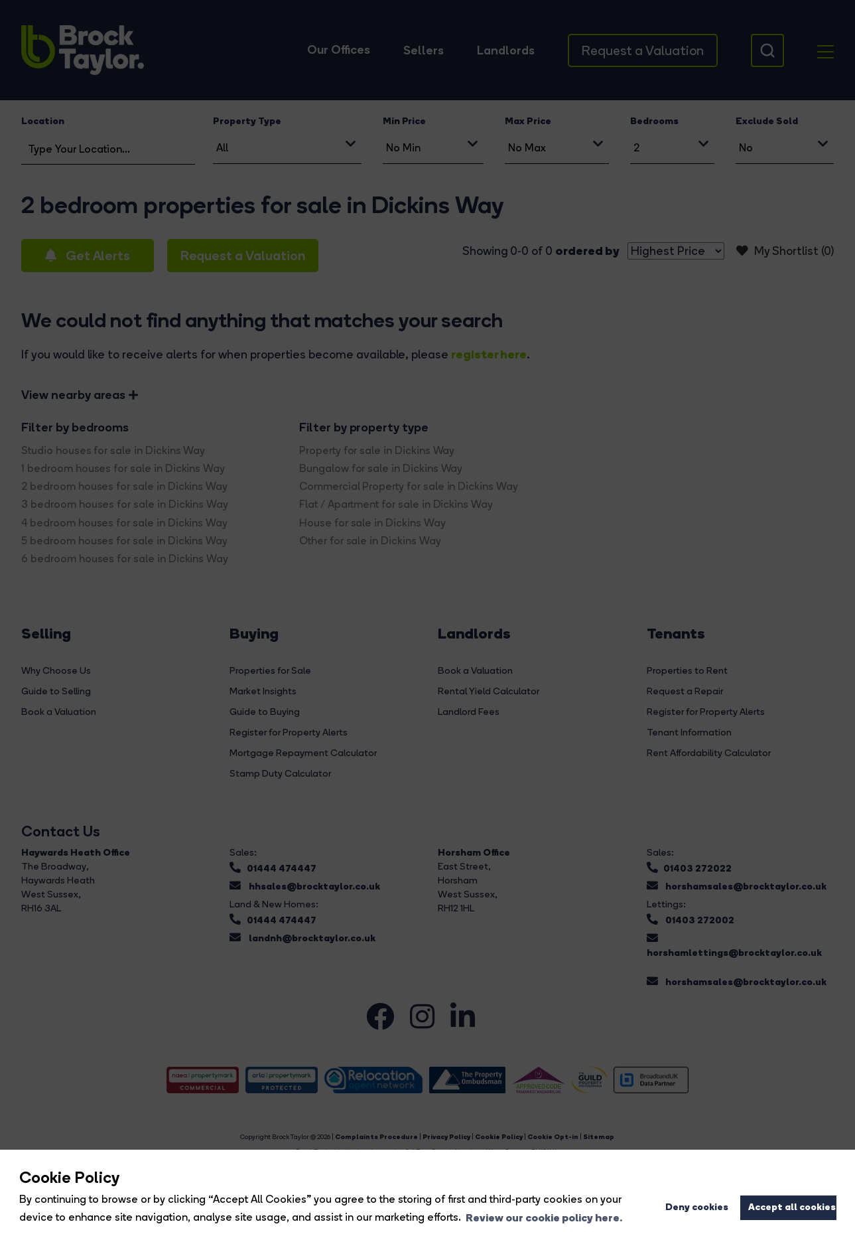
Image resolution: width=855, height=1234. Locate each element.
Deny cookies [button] (696, 1206)
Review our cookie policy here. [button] (544, 1217)
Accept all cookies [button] (792, 1206)
